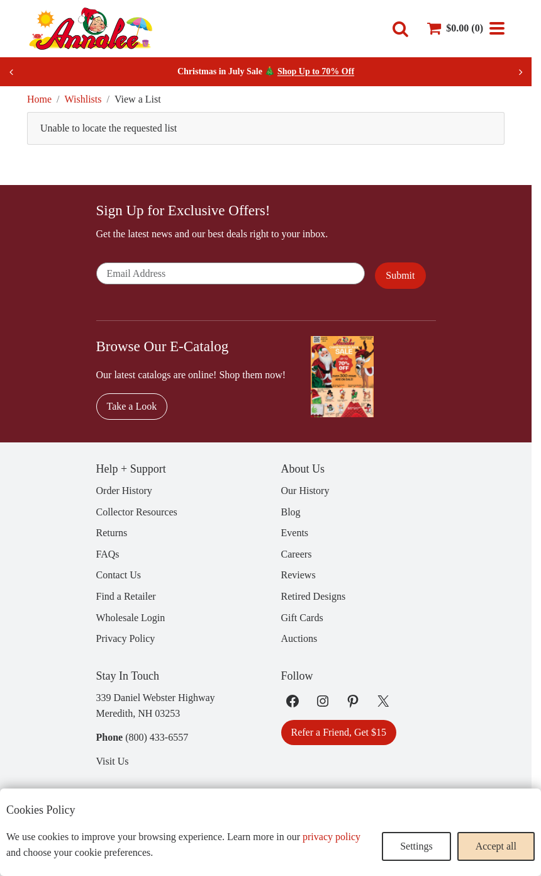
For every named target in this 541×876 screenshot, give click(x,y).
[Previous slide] (11, 71)
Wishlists (83, 99)
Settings (416, 846)
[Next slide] (520, 71)
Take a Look (132, 406)
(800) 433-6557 (156, 737)
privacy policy (331, 836)
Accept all (496, 846)
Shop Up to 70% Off (315, 71)
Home (39, 99)
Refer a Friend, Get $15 (339, 732)
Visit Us (112, 761)
